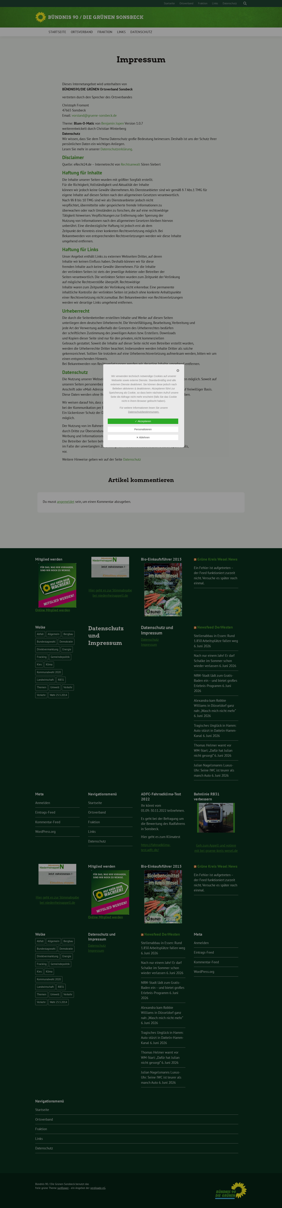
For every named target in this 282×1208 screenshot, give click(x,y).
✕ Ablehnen (143, 437)
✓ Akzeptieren (143, 421)
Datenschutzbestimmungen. (143, 411)
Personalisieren (143, 429)
